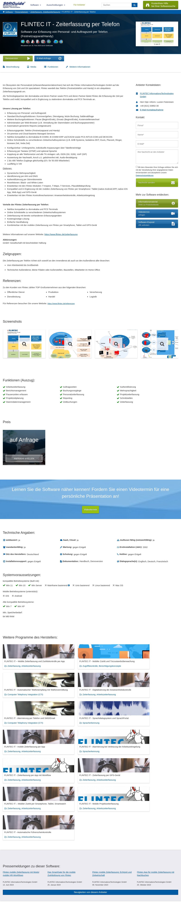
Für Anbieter (79, 5)
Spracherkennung (60, 700)
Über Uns (6, 892)
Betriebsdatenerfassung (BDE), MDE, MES (27, 849)
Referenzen (7, 895)
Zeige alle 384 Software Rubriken (90, 866)
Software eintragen (33, 892)
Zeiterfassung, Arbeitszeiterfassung (45, 12)
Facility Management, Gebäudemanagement (85, 849)
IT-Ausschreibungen (58, 892)
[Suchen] (134, 5)
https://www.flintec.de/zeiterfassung (60, 234)
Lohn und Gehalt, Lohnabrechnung (23, 854)
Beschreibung (12, 67)
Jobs (5, 898)
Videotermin (90, 510)
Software (34, 5)
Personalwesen (21, 12)
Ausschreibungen (55, 5)
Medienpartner (31, 898)
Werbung (29, 895)
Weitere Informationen (79, 67)
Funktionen (53, 67)
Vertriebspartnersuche (59, 895)
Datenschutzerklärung (144, 175)
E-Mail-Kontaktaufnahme (151, 110)
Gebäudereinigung (130, 849)
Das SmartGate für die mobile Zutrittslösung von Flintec (62, 799)
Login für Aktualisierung (35, 902)
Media (33, 67)
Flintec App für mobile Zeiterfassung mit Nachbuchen (155, 799)
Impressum (7, 902)
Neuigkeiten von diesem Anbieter (90, 818)
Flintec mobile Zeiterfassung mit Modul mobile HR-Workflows (21, 799)
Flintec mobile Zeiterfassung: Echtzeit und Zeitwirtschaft (112, 799)
